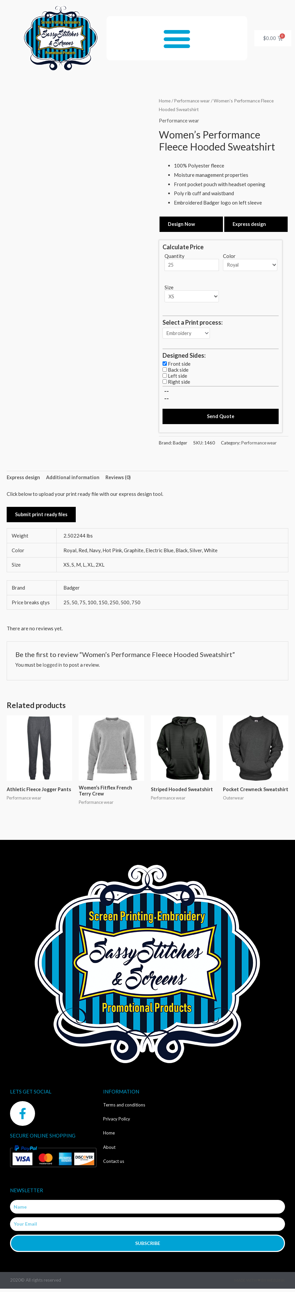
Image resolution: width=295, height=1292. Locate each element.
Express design (250, 224)
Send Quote (221, 418)
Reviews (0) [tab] (120, 479)
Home (165, 100)
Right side (179, 383)
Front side (179, 365)
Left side (177, 377)
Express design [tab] (24, 479)
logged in (53, 667)
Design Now (182, 224)
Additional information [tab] (74, 479)
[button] (177, 38)
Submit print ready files (42, 517)
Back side (178, 371)
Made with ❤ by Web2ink (259, 1283)
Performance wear (193, 100)
